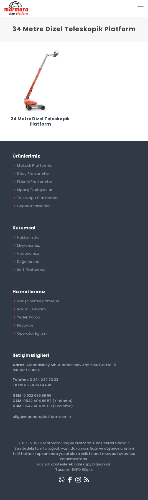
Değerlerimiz (28, 261)
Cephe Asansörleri (33, 206)
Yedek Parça (28, 317)
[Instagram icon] (78, 479)
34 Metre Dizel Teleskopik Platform (40, 121)
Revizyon (25, 325)
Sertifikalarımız (31, 269)
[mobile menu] (140, 8)
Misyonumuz (28, 245)
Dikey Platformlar (33, 173)
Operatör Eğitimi (32, 333)
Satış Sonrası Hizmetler (38, 301)
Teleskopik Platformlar (38, 197)
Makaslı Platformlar (35, 165)
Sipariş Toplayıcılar (34, 189)
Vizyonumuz (28, 253)
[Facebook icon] (70, 479)
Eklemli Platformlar (34, 181)
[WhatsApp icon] (61, 479)
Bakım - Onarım (31, 309)
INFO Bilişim (82, 469)
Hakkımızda (28, 237)
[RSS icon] (86, 479)
